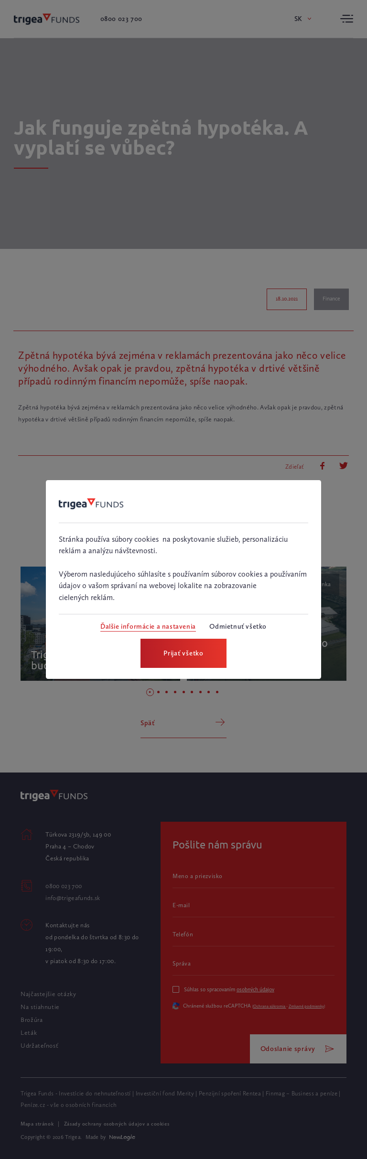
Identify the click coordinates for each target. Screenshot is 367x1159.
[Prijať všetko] (183, 653)
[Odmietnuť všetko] (237, 626)
